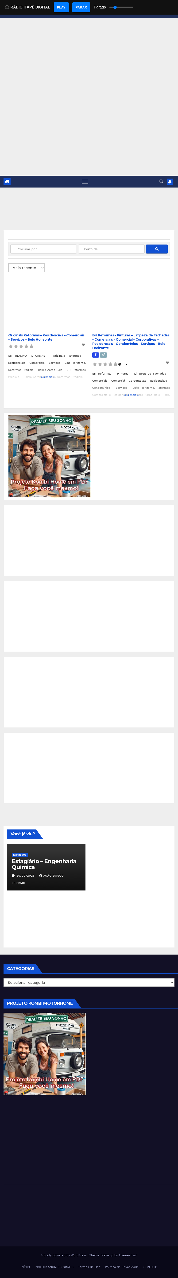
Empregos (19, 854)
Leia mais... (47, 377)
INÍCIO (25, 1267)
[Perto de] (111, 249)
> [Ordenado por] (26, 267)
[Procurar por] (43, 249)
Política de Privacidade (122, 1267)
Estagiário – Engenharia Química (44, 864)
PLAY (61, 7)
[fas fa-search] (157, 249)
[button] (161, 181)
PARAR (81, 7)
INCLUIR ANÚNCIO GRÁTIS (54, 1267)
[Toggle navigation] (85, 182)
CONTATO (150, 1267)
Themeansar (128, 1255)
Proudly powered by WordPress (64, 1255)
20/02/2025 (26, 875)
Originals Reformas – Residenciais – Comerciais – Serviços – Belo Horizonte (46, 337)
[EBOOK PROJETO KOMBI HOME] (49, 456)
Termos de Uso (89, 1267)
